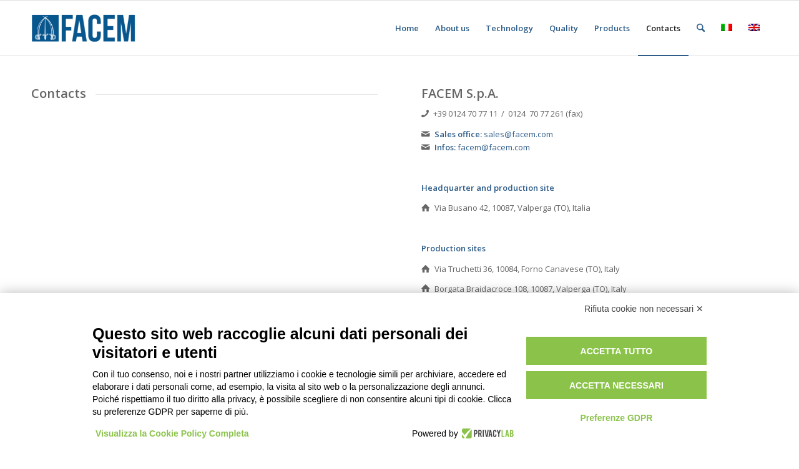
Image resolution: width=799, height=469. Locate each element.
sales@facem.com (518, 134)
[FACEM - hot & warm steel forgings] (91, 28)
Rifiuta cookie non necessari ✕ (643, 309)
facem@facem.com (494, 147)
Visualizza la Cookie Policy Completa (172, 433)
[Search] (701, 28)
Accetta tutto (617, 351)
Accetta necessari (616, 385)
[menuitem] (407, 28)
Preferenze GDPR (616, 418)
